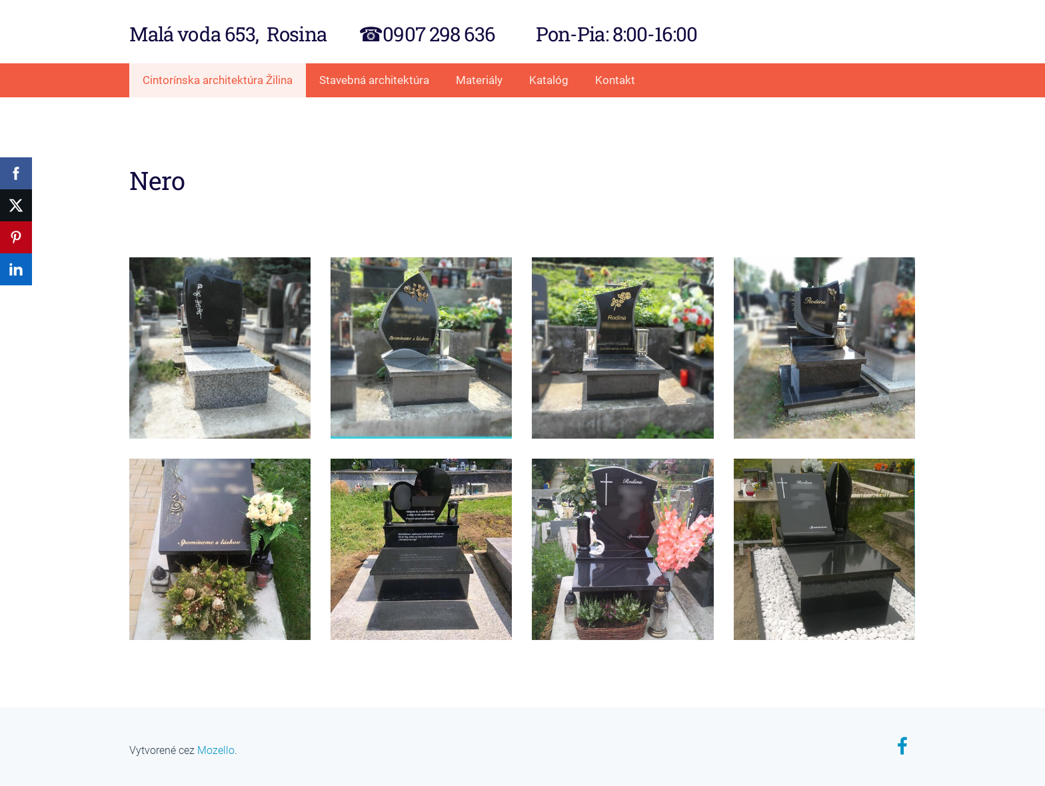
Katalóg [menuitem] (548, 80)
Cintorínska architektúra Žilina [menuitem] (218, 80)
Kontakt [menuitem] (615, 80)
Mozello (216, 750)
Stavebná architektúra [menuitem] (374, 80)
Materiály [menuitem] (479, 80)
